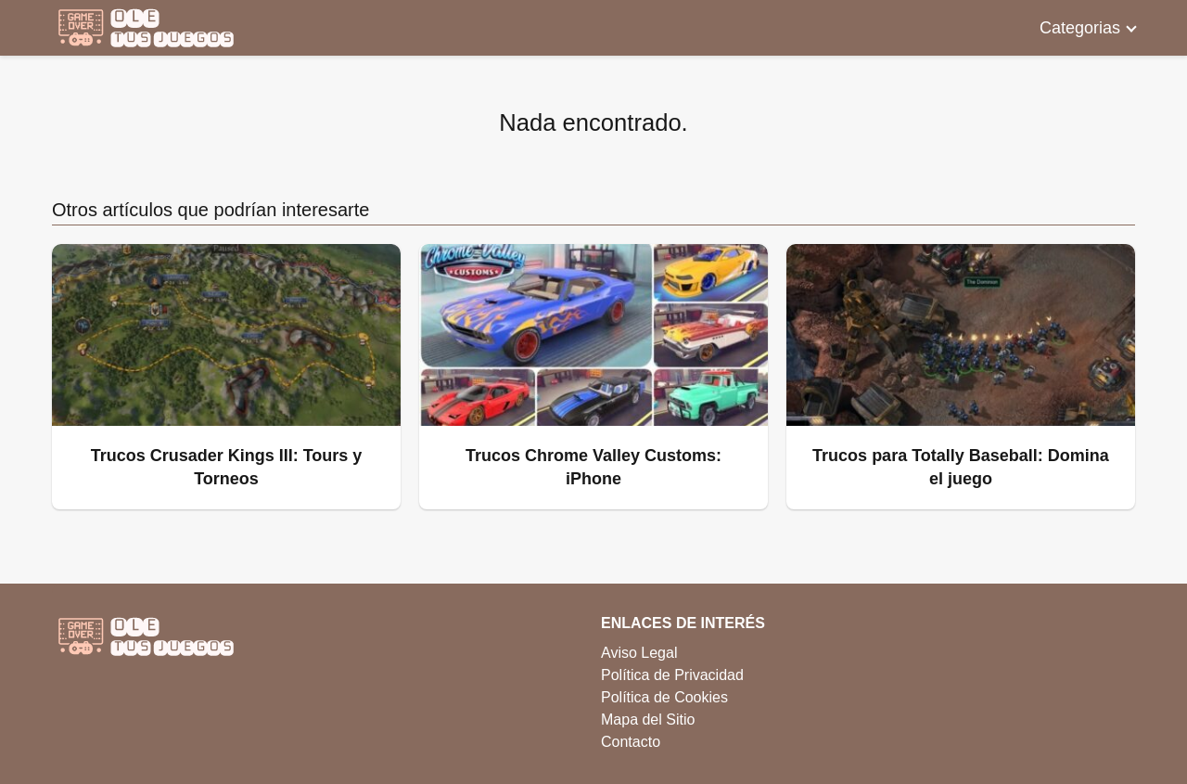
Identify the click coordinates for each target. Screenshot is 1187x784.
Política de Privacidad (672, 675)
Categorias (1080, 28)
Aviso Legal (639, 653)
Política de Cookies (664, 697)
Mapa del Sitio (648, 719)
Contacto (630, 742)
